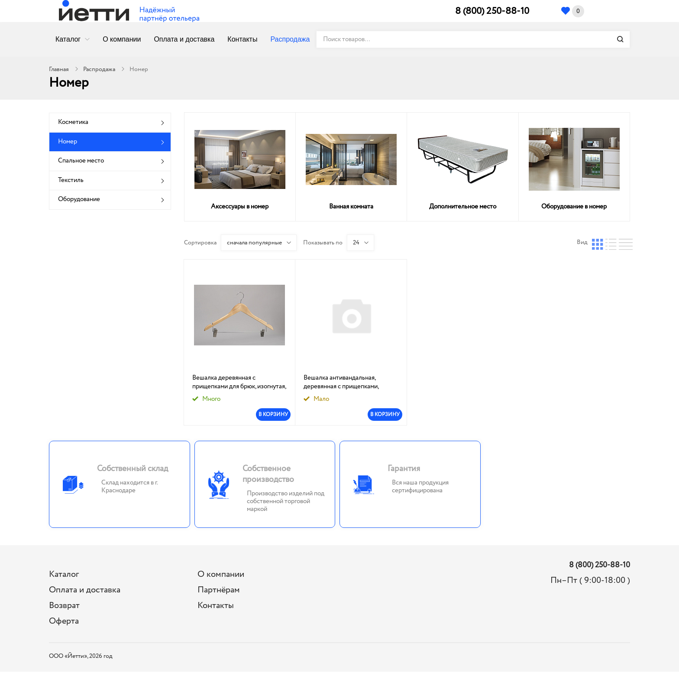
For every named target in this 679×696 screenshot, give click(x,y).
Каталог (68, 39)
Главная (59, 69)
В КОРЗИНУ (273, 414)
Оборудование (79, 199)
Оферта (64, 621)
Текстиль (71, 180)
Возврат (64, 605)
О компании (122, 39)
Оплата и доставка (184, 39)
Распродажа (290, 39)
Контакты (242, 39)
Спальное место (81, 161)
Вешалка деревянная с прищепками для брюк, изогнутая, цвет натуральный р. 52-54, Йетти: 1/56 (239, 382)
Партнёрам (218, 590)
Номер (67, 141)
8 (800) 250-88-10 (492, 11)
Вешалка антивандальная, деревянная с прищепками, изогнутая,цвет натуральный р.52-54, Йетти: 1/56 (344, 382)
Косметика (73, 122)
